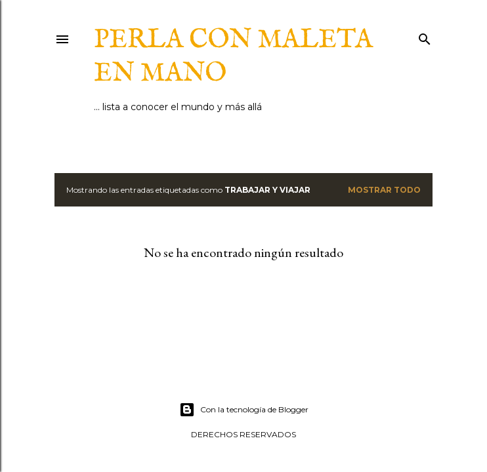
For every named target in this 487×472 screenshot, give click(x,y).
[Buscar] (425, 36)
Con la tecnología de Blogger (243, 410)
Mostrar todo (384, 190)
